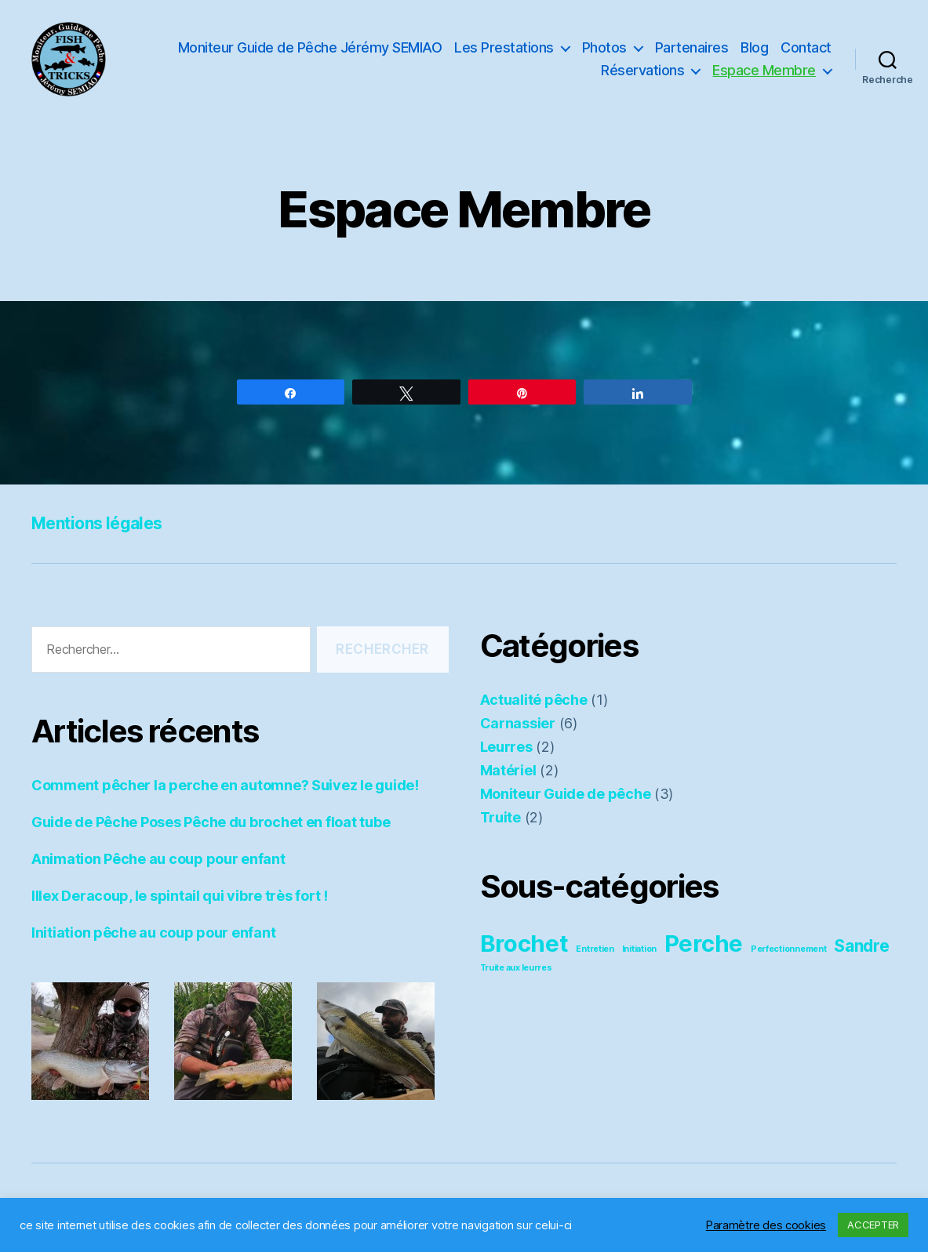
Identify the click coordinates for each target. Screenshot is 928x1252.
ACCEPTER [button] (873, 1224)
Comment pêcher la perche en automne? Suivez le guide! (225, 785)
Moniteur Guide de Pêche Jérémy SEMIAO (310, 47)
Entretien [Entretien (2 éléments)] (595, 949)
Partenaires (692, 47)
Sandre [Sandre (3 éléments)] (861, 946)
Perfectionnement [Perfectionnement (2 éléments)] (789, 949)
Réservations (642, 70)
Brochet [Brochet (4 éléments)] (524, 943)
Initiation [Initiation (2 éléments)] (639, 949)
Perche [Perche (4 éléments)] (703, 943)
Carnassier (517, 723)
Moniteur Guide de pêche (565, 794)
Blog (754, 47)
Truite (500, 817)
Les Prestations (504, 47)
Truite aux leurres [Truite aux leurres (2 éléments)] (516, 968)
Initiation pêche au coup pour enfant (153, 932)
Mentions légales (96, 523)
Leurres (506, 746)
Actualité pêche (534, 699)
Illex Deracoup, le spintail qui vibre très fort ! (179, 895)
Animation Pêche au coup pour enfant (158, 859)
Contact (806, 47)
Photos (604, 47)
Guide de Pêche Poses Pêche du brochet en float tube (210, 822)
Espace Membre (764, 70)
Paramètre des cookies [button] (766, 1225)
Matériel (508, 770)
